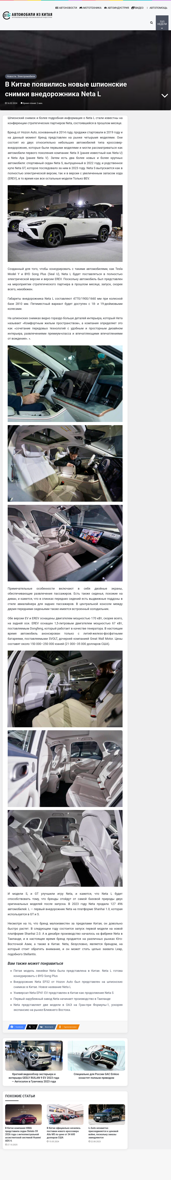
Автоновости (66, 7)
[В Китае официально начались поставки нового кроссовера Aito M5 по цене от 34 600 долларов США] (65, 1137)
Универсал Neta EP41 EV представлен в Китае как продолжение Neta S (64, 1015)
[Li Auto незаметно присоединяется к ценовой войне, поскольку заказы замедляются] (107, 1137)
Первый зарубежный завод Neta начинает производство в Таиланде (62, 1021)
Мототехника (90, 7)
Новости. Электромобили (59, 44)
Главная (11, 44)
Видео (137, 7)
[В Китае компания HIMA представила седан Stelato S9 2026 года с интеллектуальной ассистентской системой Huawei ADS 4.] (23, 1137)
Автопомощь (156, 7)
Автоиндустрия (116, 7)
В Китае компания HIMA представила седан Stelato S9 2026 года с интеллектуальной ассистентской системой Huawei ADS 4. (23, 1156)
